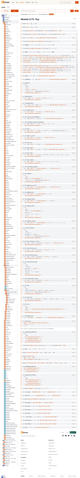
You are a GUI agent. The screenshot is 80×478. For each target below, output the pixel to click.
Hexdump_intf (9, 134)
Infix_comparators (10, 396)
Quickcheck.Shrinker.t (34, 379)
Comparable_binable (10, 387)
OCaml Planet (24, 468)
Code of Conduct (72, 476)
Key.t (32, 37)
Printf (7, 221)
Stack (7, 261)
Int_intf (7, 157)
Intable (7, 161)
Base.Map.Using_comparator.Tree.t (59, 57)
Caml (7, 60)
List (7, 173)
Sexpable (8, 247)
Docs (15, 10)
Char (7, 61)
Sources (6, 465)
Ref (7, 231)
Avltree (7, 30)
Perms (7, 212)
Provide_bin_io (11, 300)
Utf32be (9, 316)
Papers (50, 462)
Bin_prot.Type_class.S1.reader (48, 423)
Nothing (8, 192)
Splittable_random (10, 256)
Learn (13, 2)
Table (8, 279)
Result (7, 233)
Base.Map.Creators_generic (35, 65)
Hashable (8, 125)
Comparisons (9, 68)
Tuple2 (7, 338)
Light (62, 432)
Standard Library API (53, 454)
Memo (7, 182)
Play (36, 2)
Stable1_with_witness (10, 428)
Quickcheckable (9, 228)
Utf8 (8, 290)
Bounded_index (9, 53)
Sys (7, 327)
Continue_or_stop (10, 74)
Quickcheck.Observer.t (33, 368)
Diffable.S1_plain (33, 345)
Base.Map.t (54, 37)
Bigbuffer (8, 35)
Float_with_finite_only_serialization (11, 109)
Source (74, 18)
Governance (52, 476)
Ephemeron (8, 93)
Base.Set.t (45, 322)
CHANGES (7, 17)
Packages (22, 2)
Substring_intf (9, 325)
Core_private (9, 437)
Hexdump (8, 132)
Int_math (8, 159)
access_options (27, 62)
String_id (8, 320)
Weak (7, 364)
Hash (7, 120)
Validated (8, 361)
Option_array (9, 198)
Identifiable (8, 138)
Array (7, 28)
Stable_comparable (10, 258)
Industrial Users (24, 448)
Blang (7, 47)
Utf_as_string (10, 288)
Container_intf (9, 72)
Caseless (9, 270)
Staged (7, 263)
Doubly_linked (9, 90)
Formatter (8, 115)
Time (7, 331)
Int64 (7, 153)
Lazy (7, 169)
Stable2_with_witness (11, 430)
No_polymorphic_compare (11, 191)
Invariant (8, 164)
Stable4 (8, 417)
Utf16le (8, 311)
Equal (7, 95)
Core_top (7, 456)
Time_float (8, 332)
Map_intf (8, 176)
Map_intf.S (31, 30)
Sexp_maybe (9, 244)
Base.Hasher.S (42, 362)
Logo (50, 468)
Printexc (8, 219)
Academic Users (24, 451)
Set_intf (8, 240)
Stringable (8, 322)
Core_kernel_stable (10, 76)
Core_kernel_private (10, 439)
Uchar (7, 345)
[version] (10, 7)
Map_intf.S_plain (33, 34)
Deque (7, 84)
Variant (7, 362)
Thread (7, 329)
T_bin (7, 378)
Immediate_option (10, 139)
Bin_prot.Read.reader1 (45, 413)
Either (7, 91)
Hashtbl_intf (9, 129)
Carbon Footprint (41, 476)
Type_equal (8, 341)
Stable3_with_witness (11, 431)
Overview (6, 10)
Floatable (8, 111)
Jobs (22, 471)
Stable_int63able (10, 408)
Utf (7, 286)
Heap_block (8, 130)
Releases (23, 445)
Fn (6, 113)
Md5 (7, 180)
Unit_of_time (9, 354)
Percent (8, 210)
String (7, 265)
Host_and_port (9, 136)
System (73, 432)
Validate (8, 359)
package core (4, 14)
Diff (7, 285)
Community (27, 2)
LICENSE (7, 19)
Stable (8, 318)
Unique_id (8, 350)
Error (7, 97)
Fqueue (7, 116)
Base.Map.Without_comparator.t (49, 60)
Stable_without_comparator (12, 410)
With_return (8, 366)
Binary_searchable (10, 45)
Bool (7, 51)
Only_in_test (8, 194)
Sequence (8, 237)
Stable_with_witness (10, 423)
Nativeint (8, 189)
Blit (7, 49)
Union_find (8, 348)
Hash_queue (8, 122)
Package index (24, 14)
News (33, 2)
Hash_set (8, 123)
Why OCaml (23, 454)
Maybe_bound (9, 178)
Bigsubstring (8, 38)
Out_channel (8, 208)
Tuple (7, 336)
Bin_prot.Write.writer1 (45, 409)
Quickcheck (8, 224)
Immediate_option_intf (11, 141)
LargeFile (8, 380)
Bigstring (8, 37)
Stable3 (8, 416)
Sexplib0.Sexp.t (36, 392)
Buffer (7, 54)
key (25, 58)
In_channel (8, 143)
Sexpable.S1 (31, 388)
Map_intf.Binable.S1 (29, 359)
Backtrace (8, 31)
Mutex (7, 187)
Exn (7, 99)
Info (7, 146)
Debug (7, 83)
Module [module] (51, 14)
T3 (6, 377)
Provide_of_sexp (11, 299)
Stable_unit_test (9, 260)
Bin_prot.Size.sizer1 (44, 406)
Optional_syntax (9, 200)
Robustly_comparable (10, 235)
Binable (7, 42)
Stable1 (7, 412)
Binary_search (9, 44)
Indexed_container (10, 145)
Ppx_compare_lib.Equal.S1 (35, 48)
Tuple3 (7, 339)
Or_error (8, 203)
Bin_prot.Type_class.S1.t (43, 427)
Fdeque (7, 102)
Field (7, 104)
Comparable (8, 65)
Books (50, 457)
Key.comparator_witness (43, 37)
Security (31, 476)
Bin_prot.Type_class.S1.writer (48, 420)
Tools (17, 2)
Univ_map (8, 355)
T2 (6, 375)
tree (26, 57)
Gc (6, 118)
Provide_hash (11, 302)
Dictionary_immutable (10, 166)
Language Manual (52, 451)
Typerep (8, 435)
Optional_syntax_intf (10, 201)
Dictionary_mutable (10, 168)
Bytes (7, 58)
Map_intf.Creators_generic (35, 55)
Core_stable (8, 77)
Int (6, 148)
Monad (7, 184)
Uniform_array (9, 346)
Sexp (7, 246)
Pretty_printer (9, 217)
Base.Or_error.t (50, 111)
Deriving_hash (9, 86)
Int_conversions (9, 155)
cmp (40, 58)
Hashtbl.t (39, 317)
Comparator (8, 67)
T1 (6, 373)
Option (7, 196)
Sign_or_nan (8, 253)
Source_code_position (11, 254)
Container (8, 70)
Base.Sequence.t (42, 168)
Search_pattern (10, 267)
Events (22, 465)
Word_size (8, 368)
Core (5, 15)
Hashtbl (8, 127)
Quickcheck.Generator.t (34, 337)
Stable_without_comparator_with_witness (12, 426)
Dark (67, 432)
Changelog (23, 443)
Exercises (51, 460)
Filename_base (8, 449)
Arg (7, 26)
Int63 (7, 152)
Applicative (8, 24)
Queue (7, 223)
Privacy (62, 476)
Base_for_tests (8, 442)
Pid (7, 214)
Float (7, 107)
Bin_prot (8, 40)
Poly (7, 215)
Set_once (8, 242)
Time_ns (8, 334)
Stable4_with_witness (11, 433)
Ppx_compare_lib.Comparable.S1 (36, 41)
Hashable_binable (10, 393)
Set (7, 238)
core (3, 7)
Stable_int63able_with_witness (12, 424)
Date (7, 79)
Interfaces (8, 162)
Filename (8, 106)
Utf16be (8, 313)
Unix (7, 357)
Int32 (7, 150)
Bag (7, 33)
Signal (7, 251)
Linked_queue (9, 171)
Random (8, 230)
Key (9, 295)
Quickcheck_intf (9, 226)
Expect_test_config (10, 100)
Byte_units (8, 56)
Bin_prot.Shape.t (37, 402)
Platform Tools (52, 448)
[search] (77, 2)
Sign (7, 249)
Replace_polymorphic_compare (12, 274)
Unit (7, 352)
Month (7, 185)
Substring (8, 323)
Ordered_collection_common (11, 205)
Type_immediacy (9, 343)
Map (7, 175)
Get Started (51, 445)
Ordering (8, 207)
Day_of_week (9, 81)
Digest (7, 88)
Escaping (9, 269)
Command (8, 63)
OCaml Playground (53, 465)
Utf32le (8, 315)
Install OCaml (51, 443)
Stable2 (7, 414)
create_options (27, 60)
